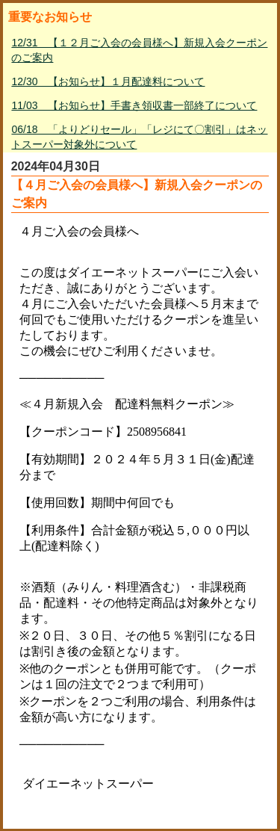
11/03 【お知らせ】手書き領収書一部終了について (134, 105)
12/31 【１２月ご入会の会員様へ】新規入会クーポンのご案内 (139, 50)
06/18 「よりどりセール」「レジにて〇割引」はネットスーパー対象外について (139, 136)
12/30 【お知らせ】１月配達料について (108, 81)
